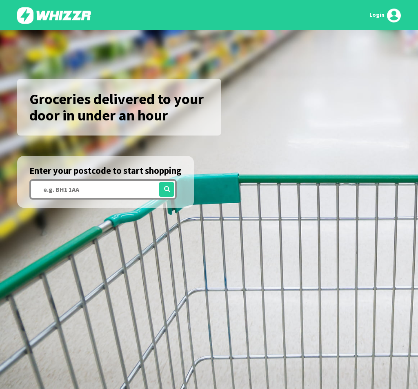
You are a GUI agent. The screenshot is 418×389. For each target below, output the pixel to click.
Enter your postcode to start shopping (105, 170)
